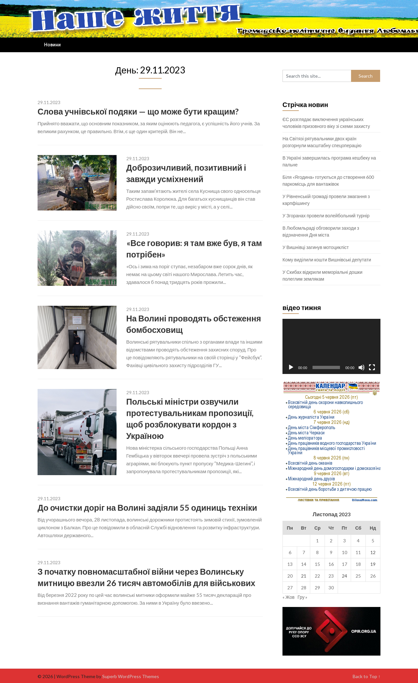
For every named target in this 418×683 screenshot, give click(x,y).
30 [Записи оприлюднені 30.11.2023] (331, 587)
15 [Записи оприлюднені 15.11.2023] (317, 564)
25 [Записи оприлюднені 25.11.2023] (358, 576)
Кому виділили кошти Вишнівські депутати (326, 259)
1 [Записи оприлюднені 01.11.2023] (317, 540)
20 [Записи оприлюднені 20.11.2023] (290, 576)
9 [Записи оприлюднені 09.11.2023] (331, 552)
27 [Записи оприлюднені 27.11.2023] (290, 587)
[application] (331, 346)
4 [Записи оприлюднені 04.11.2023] (358, 540)
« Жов (288, 597)
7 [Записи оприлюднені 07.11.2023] (303, 552)
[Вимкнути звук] (361, 367)
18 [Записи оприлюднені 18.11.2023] (358, 564)
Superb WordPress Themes (130, 676)
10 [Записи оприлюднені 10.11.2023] (344, 552)
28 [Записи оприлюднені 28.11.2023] (303, 587)
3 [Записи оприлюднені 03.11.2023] (344, 540)
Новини (52, 44)
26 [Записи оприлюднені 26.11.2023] (373, 576)
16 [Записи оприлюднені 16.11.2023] (331, 564)
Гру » (302, 597)
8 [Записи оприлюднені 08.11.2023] (317, 552)
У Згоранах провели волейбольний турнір (325, 215)
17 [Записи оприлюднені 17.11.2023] (344, 564)
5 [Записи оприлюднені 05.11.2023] (373, 540)
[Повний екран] (372, 367)
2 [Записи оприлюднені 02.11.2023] (331, 540)
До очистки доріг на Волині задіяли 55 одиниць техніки (147, 507)
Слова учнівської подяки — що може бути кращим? (138, 111)
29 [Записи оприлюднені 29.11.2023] (317, 587)
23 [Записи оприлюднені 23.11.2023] (331, 576)
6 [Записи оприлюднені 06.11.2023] (290, 552)
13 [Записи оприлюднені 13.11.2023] (290, 564)
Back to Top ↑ (366, 676)
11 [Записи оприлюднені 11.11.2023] (358, 552)
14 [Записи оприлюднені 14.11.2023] (303, 564)
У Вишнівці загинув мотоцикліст (315, 247)
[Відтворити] (291, 367)
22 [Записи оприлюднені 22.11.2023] (317, 576)
